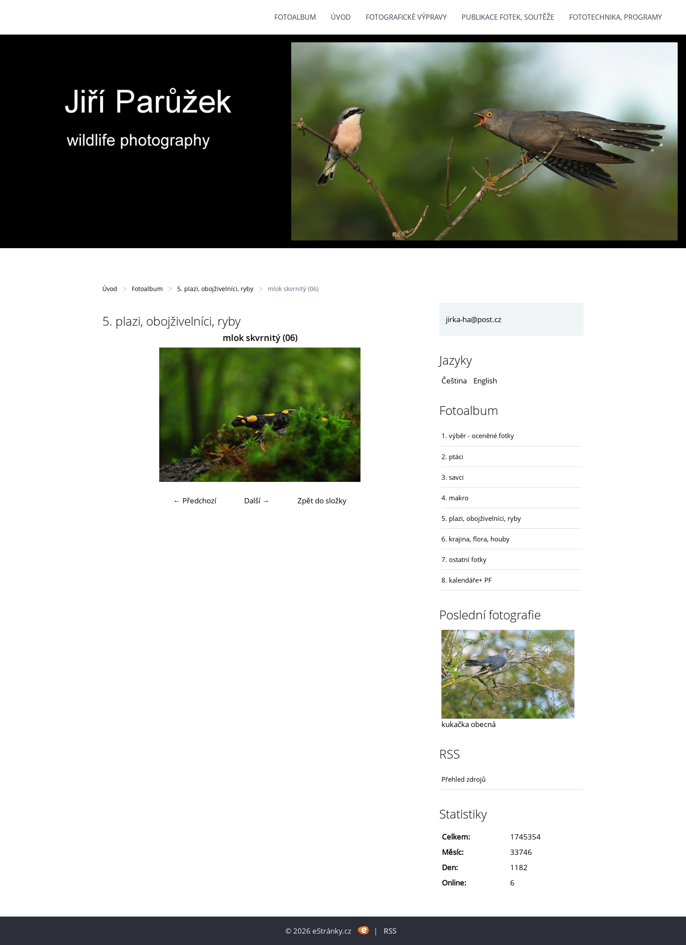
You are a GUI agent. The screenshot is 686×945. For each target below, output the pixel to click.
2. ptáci (452, 456)
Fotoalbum (295, 17)
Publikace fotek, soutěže (508, 17)
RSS (390, 931)
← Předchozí (194, 500)
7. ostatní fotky (463, 559)
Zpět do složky (322, 500)
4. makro (455, 497)
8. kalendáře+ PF (466, 580)
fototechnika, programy (615, 17)
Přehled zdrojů (463, 779)
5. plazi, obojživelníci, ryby (215, 289)
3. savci (452, 477)
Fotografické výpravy (406, 17)
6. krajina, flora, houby (475, 538)
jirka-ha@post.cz (473, 319)
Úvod (341, 17)
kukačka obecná (468, 724)
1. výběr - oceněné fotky (477, 435)
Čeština (454, 381)
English (485, 381)
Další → (257, 500)
